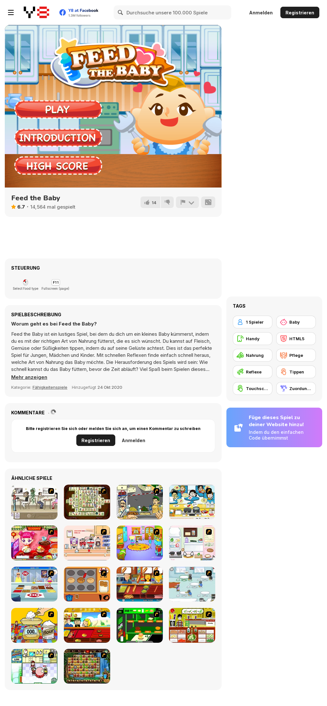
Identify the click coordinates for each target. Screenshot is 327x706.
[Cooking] (87, 584)
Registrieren (299, 12)
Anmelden (261, 12)
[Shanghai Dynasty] (87, 502)
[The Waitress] (34, 502)
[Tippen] (296, 371)
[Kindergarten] (140, 543)
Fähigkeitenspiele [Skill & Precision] (50, 387)
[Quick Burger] (87, 625)
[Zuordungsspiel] (296, 388)
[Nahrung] (252, 355)
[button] (29, 377)
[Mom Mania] (34, 666)
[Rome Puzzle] (87, 666)
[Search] (121, 12)
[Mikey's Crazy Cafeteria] (87, 543)
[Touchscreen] (252, 388)
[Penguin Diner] (192, 584)
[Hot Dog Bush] (140, 584)
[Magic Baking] (34, 625)
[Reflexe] (252, 371)
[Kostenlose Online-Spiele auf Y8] (36, 12)
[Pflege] (296, 355)
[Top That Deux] (192, 625)
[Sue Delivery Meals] (34, 543)
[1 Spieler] (252, 322)
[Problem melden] (187, 202)
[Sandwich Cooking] (192, 543)
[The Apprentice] (34, 584)
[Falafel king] (140, 502)
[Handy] (252, 338)
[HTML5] (296, 338)
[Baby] (296, 322)
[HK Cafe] (192, 502)
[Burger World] (140, 625)
